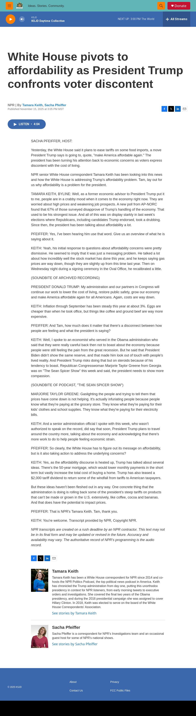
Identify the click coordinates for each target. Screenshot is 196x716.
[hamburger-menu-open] (9, 6)
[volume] (22, 19)
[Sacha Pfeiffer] (39, 636)
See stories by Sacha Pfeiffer (74, 644)
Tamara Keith (32, 105)
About (73, 682)
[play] (10, 19)
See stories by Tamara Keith (74, 613)
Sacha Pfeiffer (55, 105)
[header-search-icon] (161, 6)
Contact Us (76, 690)
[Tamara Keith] (39, 580)
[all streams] (176, 19)
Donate (180, 6)
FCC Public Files (120, 690)
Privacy (114, 682)
